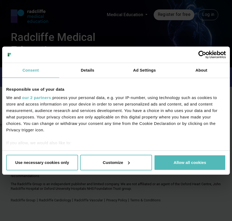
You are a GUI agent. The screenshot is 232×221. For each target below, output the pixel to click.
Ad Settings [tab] (144, 70)
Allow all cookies (190, 162)
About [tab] (201, 70)
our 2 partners (36, 97)
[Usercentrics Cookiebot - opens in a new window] (202, 55)
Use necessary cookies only (42, 162)
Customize (116, 162)
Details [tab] (87, 70)
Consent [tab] (30, 70)
